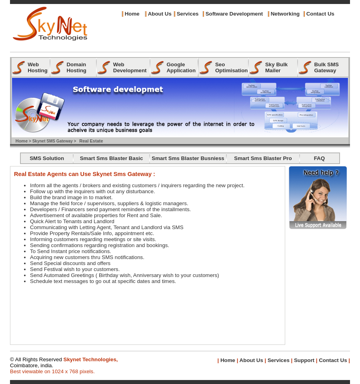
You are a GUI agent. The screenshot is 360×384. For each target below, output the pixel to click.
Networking (285, 14)
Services (188, 14)
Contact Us (320, 14)
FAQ (319, 158)
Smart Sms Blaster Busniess (188, 158)
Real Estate (91, 141)
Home (132, 14)
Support (304, 360)
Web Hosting (38, 67)
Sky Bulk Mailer (276, 67)
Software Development (234, 14)
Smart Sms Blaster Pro (263, 158)
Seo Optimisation (231, 67)
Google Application (181, 67)
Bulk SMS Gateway (326, 67)
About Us (250, 360)
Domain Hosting (76, 67)
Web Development (130, 67)
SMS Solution (47, 158)
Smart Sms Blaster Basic (111, 158)
